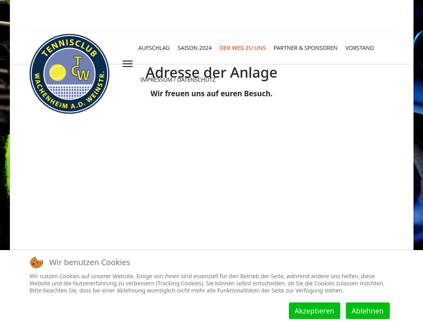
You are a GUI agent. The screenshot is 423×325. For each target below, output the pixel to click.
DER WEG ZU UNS (243, 48)
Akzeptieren (314, 310)
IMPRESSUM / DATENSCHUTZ (178, 79)
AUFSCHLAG (154, 48)
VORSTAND (359, 48)
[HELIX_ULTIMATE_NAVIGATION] (128, 64)
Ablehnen (368, 310)
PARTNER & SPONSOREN (306, 48)
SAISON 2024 (195, 48)
